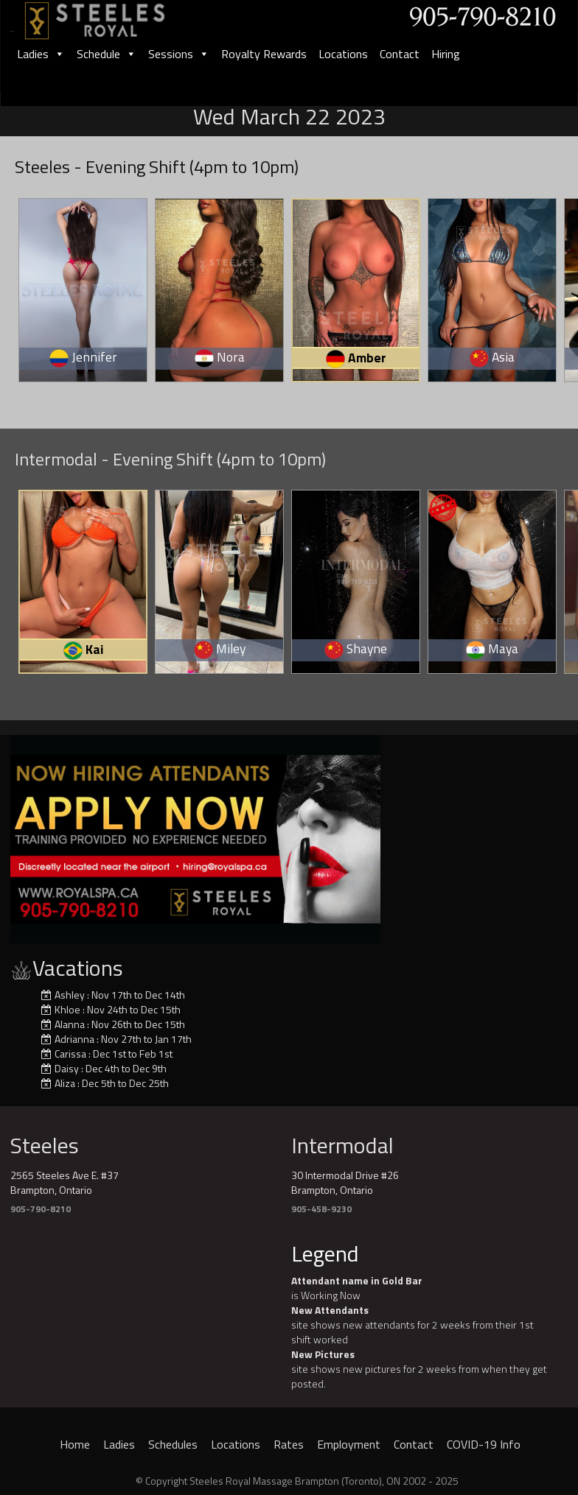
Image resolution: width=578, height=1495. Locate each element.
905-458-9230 (321, 1209)
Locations (343, 54)
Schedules (173, 1444)
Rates (289, 1444)
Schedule (106, 54)
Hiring (445, 54)
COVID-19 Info (483, 1444)
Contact (399, 54)
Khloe (67, 1009)
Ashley (70, 994)
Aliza (65, 1083)
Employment (348, 1444)
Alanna (70, 1024)
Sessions (178, 54)
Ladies (41, 54)
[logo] (110, 16)
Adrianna (74, 1038)
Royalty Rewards (264, 54)
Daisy (67, 1068)
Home (75, 1444)
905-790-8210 (40, 1209)
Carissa (70, 1053)
